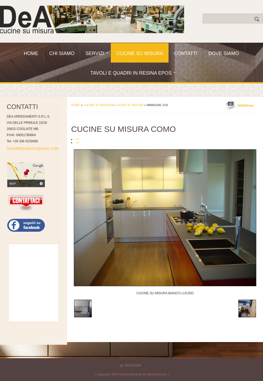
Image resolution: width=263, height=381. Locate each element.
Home (31, 53)
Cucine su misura (129, 105)
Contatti (185, 53)
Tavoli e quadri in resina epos (132, 73)
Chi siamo (61, 53)
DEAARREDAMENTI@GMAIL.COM (33, 149)
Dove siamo (224, 53)
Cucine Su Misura (139, 53)
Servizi (96, 53)
